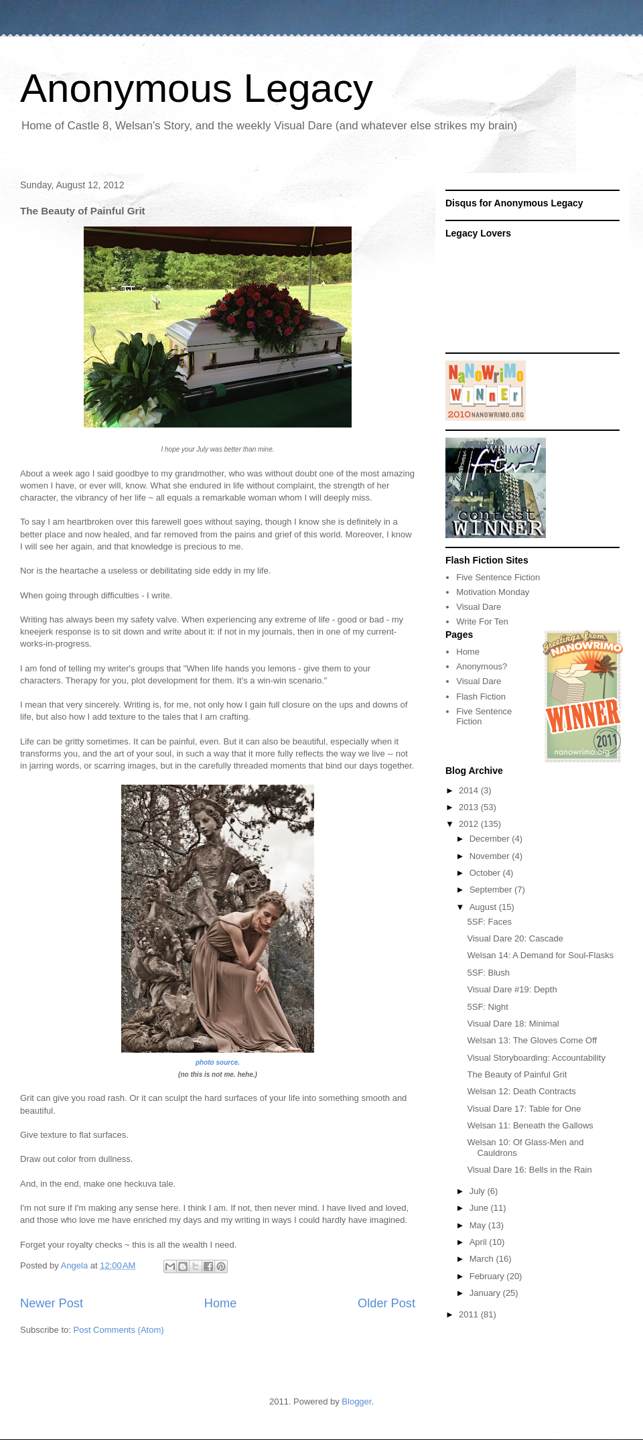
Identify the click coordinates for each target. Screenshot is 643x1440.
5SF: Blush (488, 973)
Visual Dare (478, 607)
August (484, 907)
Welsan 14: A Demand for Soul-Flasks (540, 955)
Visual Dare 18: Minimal (513, 1024)
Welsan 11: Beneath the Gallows (530, 1125)
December (491, 839)
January (486, 1293)
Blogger (356, 1401)
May (479, 1225)
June (480, 1208)
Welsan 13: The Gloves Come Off (532, 1040)
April (480, 1242)
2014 (470, 790)
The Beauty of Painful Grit (517, 1074)
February (488, 1276)
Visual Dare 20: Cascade (515, 938)
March (483, 1259)
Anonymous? (481, 666)
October (486, 873)
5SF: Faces (489, 922)
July (479, 1191)
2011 (470, 1314)
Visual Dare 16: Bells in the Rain (529, 1170)
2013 (470, 807)
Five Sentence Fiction (498, 577)
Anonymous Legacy (196, 88)
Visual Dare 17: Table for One (524, 1109)
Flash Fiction (481, 697)
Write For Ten (482, 621)
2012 (470, 824)
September (492, 890)
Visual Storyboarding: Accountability (536, 1058)
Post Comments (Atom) (119, 1330)
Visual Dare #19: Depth (512, 989)
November (491, 856)
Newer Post (51, 1303)
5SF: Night (487, 1007)
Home (220, 1303)
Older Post (386, 1303)
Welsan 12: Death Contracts (521, 1091)
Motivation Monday (492, 592)
